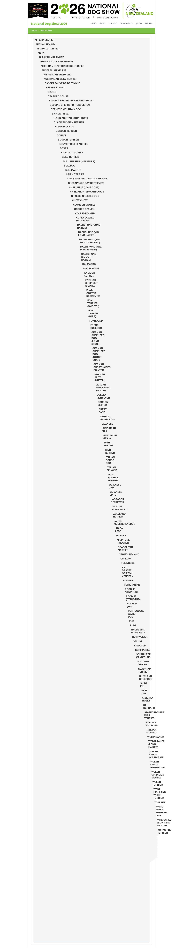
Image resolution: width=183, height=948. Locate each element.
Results (148, 24)
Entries (102, 24)
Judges (139, 24)
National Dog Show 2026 (49, 23)
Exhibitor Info (126, 24)
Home (93, 24)
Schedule (113, 24)
